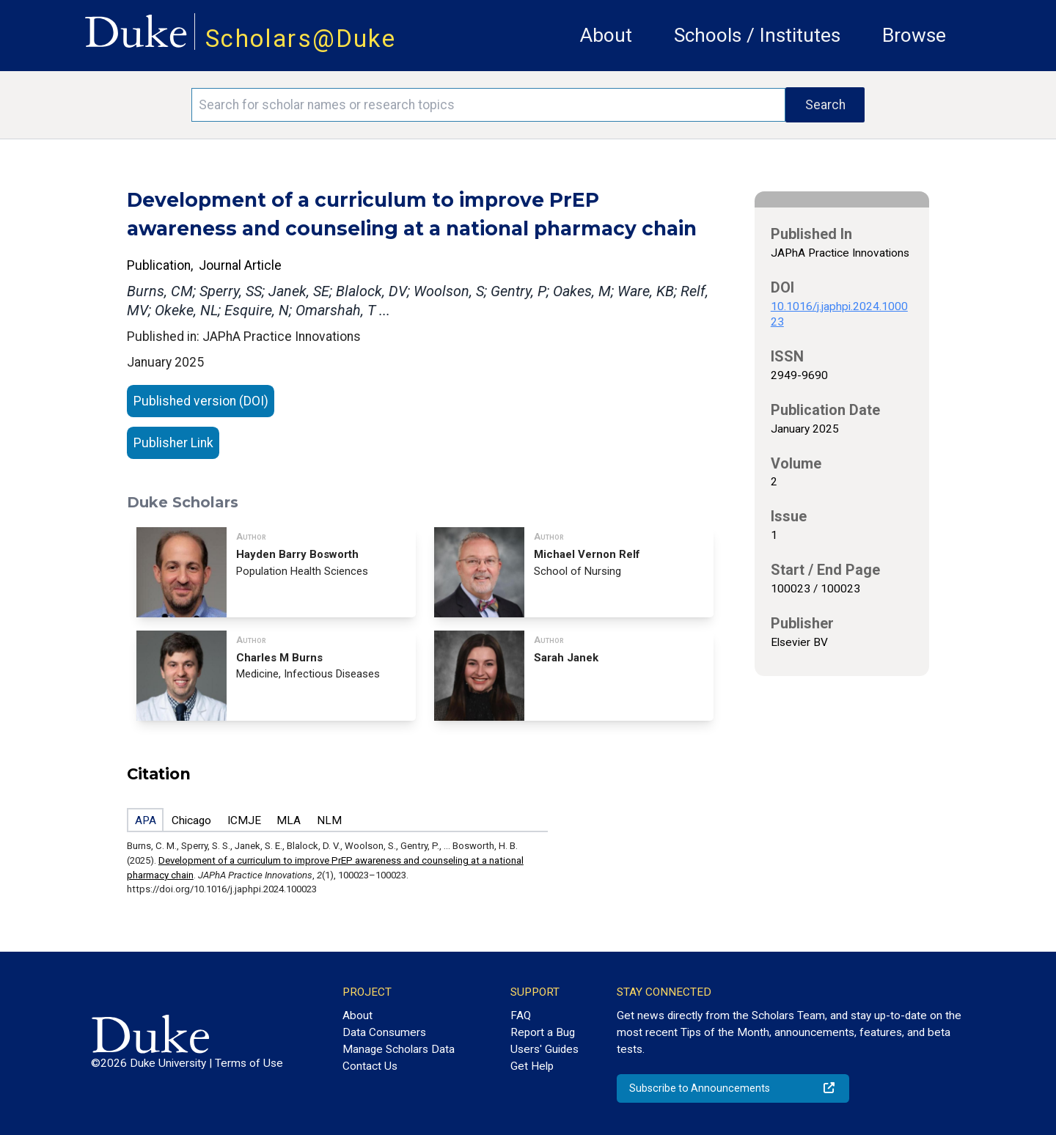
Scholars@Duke (300, 38)
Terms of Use (249, 1063)
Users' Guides (544, 1049)
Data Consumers (384, 1032)
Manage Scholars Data (398, 1049)
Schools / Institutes (757, 35)
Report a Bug (542, 1032)
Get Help (532, 1066)
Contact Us (369, 1066)
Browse (914, 35)
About (606, 35)
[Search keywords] (488, 105)
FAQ (520, 1015)
